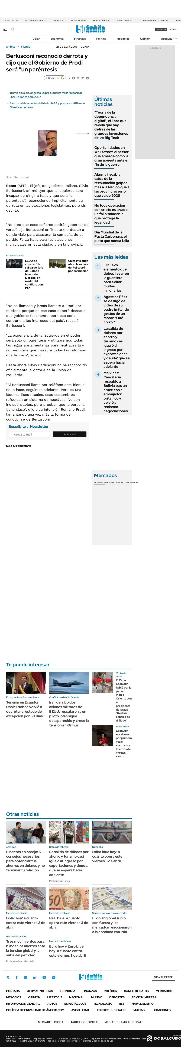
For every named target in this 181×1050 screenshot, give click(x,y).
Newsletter (172, 38)
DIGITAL (51, 1022)
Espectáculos (75, 1004)
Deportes (117, 997)
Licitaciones (161, 1010)
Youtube (44, 977)
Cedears (133, 482)
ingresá (173, 29)
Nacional (76, 997)
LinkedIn (34, 977)
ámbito (10, 46)
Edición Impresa (144, 997)
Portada (13, 991)
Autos (52, 1004)
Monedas (99, 482)
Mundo (25, 46)
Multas (139, 1010)
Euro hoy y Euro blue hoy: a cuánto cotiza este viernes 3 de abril (67, 951)
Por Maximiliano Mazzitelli (20, 961)
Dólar (36, 39)
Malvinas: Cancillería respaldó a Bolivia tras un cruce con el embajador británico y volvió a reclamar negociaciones (116, 392)
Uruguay (166, 39)
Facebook (17, 977)
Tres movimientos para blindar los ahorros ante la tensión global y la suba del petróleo (25, 948)
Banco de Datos (136, 991)
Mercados (164, 991)
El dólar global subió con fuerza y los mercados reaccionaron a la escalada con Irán (112, 925)
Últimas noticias (40, 991)
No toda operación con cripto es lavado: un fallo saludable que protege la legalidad (111, 214)
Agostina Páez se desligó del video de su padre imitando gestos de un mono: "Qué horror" (116, 309)
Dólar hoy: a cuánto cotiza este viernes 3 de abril (25, 923)
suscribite (161, 29)
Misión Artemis (124, 20)
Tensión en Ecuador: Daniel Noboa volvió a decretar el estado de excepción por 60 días (24, 709)
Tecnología (102, 1004)
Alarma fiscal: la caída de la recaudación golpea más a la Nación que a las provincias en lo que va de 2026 (112, 185)
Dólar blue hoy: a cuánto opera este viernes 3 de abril (107, 856)
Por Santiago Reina (59, 880)
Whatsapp (53, 977)
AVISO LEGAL (80, 1010)
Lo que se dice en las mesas (153, 20)
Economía (57, 39)
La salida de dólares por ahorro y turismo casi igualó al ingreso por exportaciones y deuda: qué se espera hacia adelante (117, 347)
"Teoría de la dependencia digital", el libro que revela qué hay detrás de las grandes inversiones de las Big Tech (111, 125)
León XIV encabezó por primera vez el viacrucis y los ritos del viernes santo (124, 743)
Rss (121, 1004)
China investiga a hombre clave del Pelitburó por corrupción (78, 266)
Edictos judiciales (111, 1010)
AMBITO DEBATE (123, 1022)
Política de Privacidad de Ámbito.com (35, 1010)
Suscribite (70, 434)
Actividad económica (35, 20)
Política (101, 39)
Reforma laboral (101, 20)
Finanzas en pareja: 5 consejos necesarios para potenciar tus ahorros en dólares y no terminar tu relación (25, 861)
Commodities (120, 482)
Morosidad (58, 20)
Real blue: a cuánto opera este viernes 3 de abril (68, 923)
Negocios (123, 39)
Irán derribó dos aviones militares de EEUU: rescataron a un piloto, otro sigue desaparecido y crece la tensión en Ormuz (69, 714)
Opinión (145, 39)
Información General (23, 1004)
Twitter (8, 977)
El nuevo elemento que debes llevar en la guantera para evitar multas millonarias (116, 278)
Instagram (25, 977)
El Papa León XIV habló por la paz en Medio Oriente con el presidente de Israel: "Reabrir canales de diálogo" (124, 700)
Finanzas (80, 39)
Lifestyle (54, 997)
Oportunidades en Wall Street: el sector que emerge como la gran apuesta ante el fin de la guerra (111, 156)
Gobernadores (78, 20)
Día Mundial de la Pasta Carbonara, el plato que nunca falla (111, 236)
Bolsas (109, 482)
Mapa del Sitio (142, 1004)
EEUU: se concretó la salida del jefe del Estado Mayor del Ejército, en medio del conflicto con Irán (34, 274)
